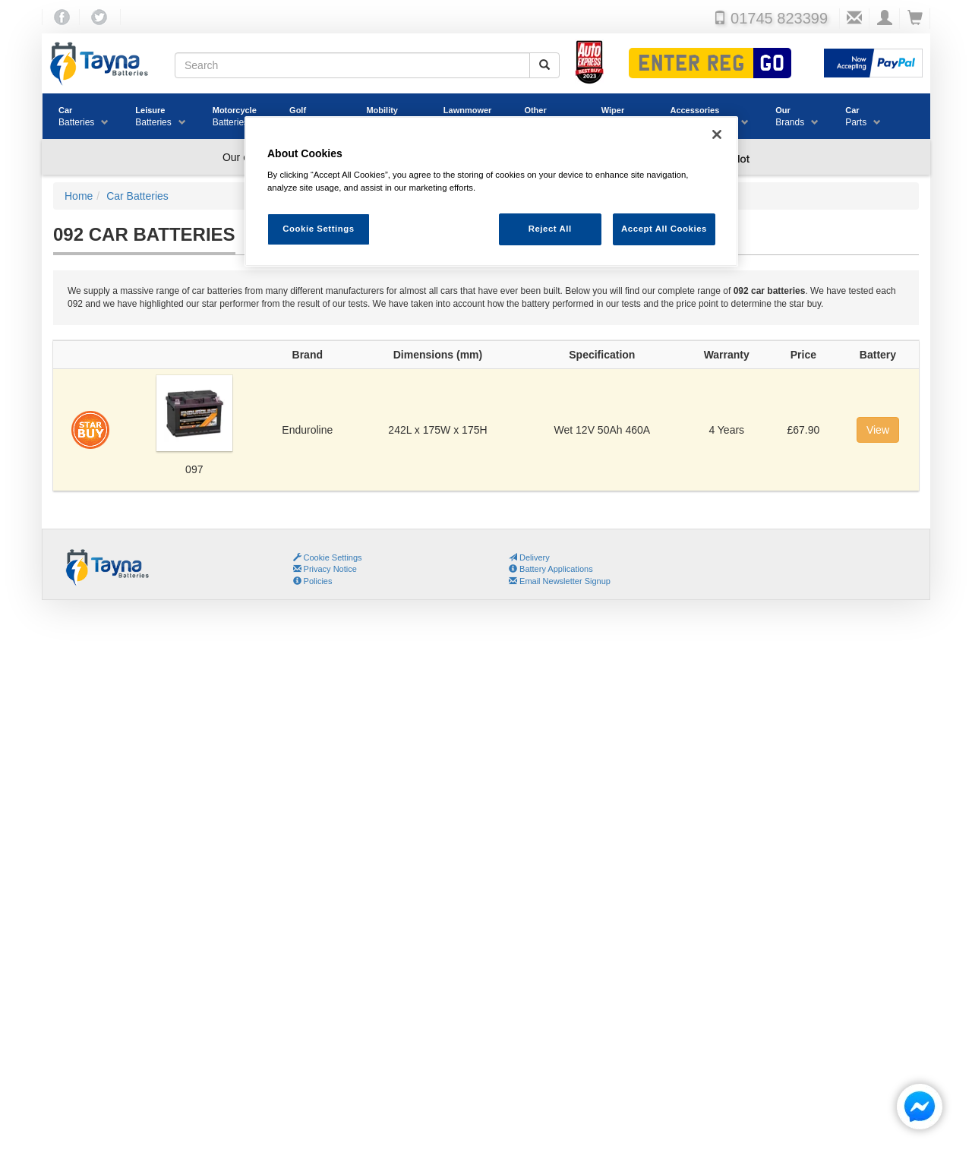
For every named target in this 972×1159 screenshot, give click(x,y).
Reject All (550, 228)
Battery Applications (551, 568)
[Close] (717, 134)
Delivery (529, 557)
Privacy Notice (325, 568)
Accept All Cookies (664, 228)
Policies (313, 581)
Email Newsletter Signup (560, 581)
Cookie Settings (333, 557)
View (877, 430)
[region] (491, 191)
